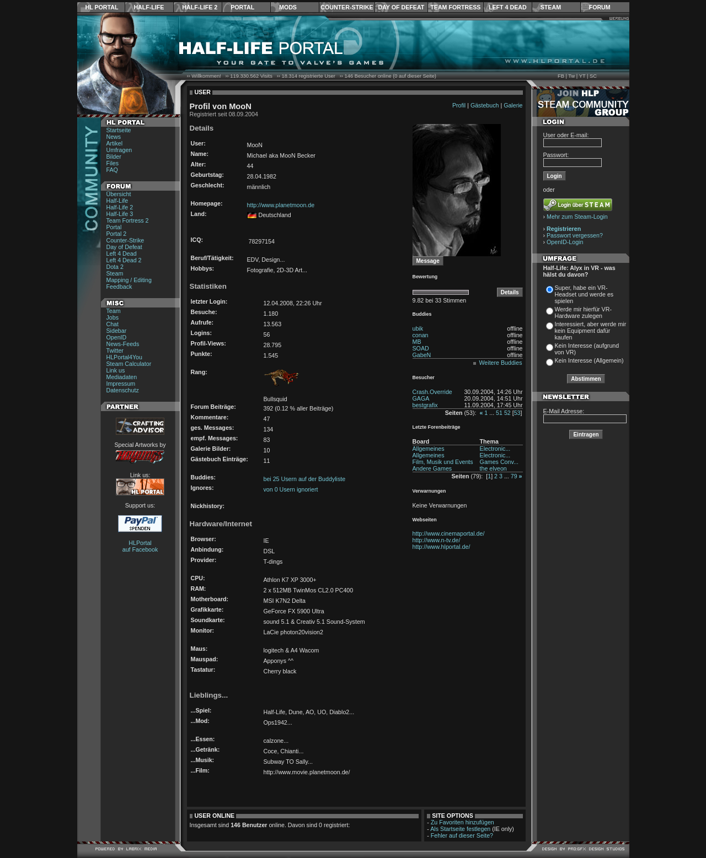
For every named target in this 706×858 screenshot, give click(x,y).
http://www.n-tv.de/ (437, 540)
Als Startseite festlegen (460, 828)
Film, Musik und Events (443, 461)
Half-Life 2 (199, 7)
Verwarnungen (429, 491)
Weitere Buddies (500, 362)
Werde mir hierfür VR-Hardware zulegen (583, 312)
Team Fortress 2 (127, 220)
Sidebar (116, 330)
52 (507, 412)
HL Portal (102, 7)
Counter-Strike (346, 7)
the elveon (493, 468)
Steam (551, 7)
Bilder (113, 156)
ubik (418, 328)
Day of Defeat (401, 7)
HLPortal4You (124, 357)
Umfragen (119, 150)
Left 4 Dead (508, 7)
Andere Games (432, 468)
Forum (600, 7)
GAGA (421, 398)
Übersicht (118, 194)
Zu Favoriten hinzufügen (462, 822)
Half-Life (148, 7)
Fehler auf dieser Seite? (462, 835)
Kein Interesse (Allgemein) (589, 360)
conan (421, 335)
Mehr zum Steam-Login (577, 216)
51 (499, 412)
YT (582, 76)
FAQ (112, 169)
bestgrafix (425, 405)
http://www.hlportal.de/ (441, 546)
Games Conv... (499, 461)
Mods (288, 7)
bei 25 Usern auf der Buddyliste (305, 479)
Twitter (115, 350)
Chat (112, 324)
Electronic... (495, 448)
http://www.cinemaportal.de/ (449, 533)
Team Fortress (455, 7)
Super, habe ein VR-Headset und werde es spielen (584, 294)
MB (417, 341)
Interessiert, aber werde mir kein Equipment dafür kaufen (591, 331)
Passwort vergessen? (575, 235)
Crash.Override (432, 391)
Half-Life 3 (119, 214)
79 (514, 476)
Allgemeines (429, 448)
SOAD (421, 348)
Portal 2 (116, 233)
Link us (115, 370)
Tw (571, 76)
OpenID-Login (565, 242)
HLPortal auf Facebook (140, 546)
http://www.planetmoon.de (281, 205)
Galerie (513, 105)
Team (113, 310)
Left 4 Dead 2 (124, 260)
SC (593, 76)
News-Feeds (123, 344)
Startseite (118, 130)
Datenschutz (122, 390)
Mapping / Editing (129, 280)
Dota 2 (115, 266)
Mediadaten (121, 377)
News (113, 136)
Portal (242, 7)
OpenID (116, 337)
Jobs (112, 317)
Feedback (119, 286)
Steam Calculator (129, 363)
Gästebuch (484, 105)
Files (112, 163)
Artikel (114, 143)
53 (517, 412)
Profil (459, 105)
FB (561, 76)
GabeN (422, 355)
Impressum (121, 383)
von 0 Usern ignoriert (291, 489)
